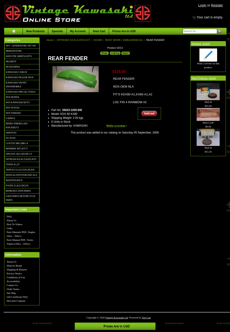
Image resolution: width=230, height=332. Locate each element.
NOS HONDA (12, 97)
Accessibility (13, 281)
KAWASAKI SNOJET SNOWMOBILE (16, 84)
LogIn (202, 5)
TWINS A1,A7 (13, 164)
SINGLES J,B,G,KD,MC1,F (19, 154)
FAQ (9, 216)
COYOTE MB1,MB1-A (17, 143)
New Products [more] (204, 78)
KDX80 (98, 40)
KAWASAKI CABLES (16, 72)
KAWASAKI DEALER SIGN (19, 77)
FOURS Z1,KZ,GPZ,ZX (17, 185)
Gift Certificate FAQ (17, 296)
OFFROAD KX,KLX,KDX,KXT (21, 159)
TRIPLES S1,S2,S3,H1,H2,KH (20, 169)
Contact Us (12, 285)
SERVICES (11, 132)
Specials (57, 31)
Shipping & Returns (17, 269)
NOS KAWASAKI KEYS (18, 102)
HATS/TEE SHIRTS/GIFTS (19, 56)
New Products (35, 31)
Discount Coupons (16, 300)
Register (217, 5)
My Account (78, 31)
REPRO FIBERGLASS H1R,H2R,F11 (17, 125)
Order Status (13, 289)
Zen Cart (146, 317)
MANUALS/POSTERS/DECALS (21, 175)
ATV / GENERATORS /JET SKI (21, 45)
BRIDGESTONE (14, 51)
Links (9, 228)
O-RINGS (10, 118)
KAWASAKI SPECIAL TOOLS (21, 92)
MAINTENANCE (14, 180)
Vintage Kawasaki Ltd (116, 317)
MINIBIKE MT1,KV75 (17, 148)
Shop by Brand (14, 265)
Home (49, 40)
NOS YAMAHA (13, 113)
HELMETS (11, 61)
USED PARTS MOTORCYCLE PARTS (20, 198)
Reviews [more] (201, 43)
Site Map (11, 293)
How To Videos (14, 224)
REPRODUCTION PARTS (18, 191)
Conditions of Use (16, 277)
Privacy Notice (14, 273)
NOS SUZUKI (12, 107)
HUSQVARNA (13, 66)
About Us (11, 220)
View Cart (99, 31)
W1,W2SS (11, 138)
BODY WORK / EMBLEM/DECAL (124, 40)
